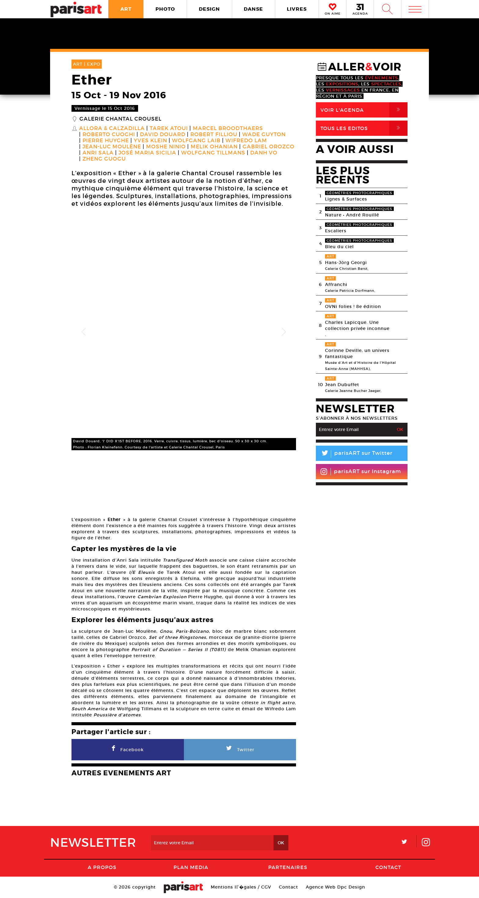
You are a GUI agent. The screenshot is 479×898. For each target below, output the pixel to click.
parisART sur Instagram (360, 471)
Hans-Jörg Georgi (346, 262)
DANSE (253, 9)
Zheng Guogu (104, 159)
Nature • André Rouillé (352, 215)
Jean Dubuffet (342, 384)
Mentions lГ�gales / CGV (241, 887)
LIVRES (297, 9)
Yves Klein (150, 141)
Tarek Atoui (169, 128)
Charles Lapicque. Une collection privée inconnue (357, 325)
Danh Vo (263, 153)
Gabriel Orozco (268, 147)
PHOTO (165, 9)
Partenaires (287, 867)
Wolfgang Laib (196, 141)
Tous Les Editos (364, 128)
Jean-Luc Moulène (111, 147)
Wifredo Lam (246, 141)
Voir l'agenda (364, 110)
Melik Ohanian (214, 147)
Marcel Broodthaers (228, 128)
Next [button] (283, 332)
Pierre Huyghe (105, 141)
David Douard (162, 135)
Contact (388, 867)
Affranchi (336, 284)
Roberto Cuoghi (108, 135)
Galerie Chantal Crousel (120, 119)
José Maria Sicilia (147, 153)
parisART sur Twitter (354, 454)
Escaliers (335, 231)
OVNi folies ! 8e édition (353, 306)
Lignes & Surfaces (346, 199)
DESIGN (209, 9)
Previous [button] (83, 332)
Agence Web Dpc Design (335, 887)
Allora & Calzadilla (112, 128)
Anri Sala (98, 153)
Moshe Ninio (166, 147)
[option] (183, 332)
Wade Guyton (264, 135)
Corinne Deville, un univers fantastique (357, 353)
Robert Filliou (213, 135)
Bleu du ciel (339, 246)
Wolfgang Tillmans (213, 153)
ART (126, 9)
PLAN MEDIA (191, 867)
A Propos (102, 867)
